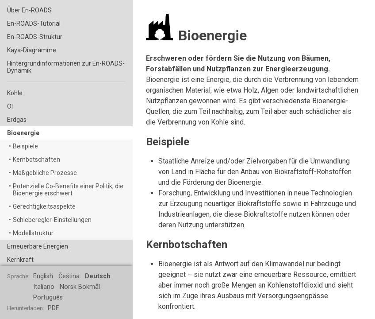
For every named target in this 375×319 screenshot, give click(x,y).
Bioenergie (23, 132)
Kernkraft (20, 259)
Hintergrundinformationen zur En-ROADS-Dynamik (66, 67)
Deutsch (98, 276)
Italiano (43, 287)
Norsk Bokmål (80, 287)
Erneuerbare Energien (37, 246)
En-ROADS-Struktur (34, 36)
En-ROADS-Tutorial (34, 23)
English (43, 276)
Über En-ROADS (29, 10)
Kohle (15, 93)
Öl (10, 106)
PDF (53, 308)
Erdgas (17, 119)
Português (48, 297)
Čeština (69, 276)
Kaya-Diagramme (31, 50)
